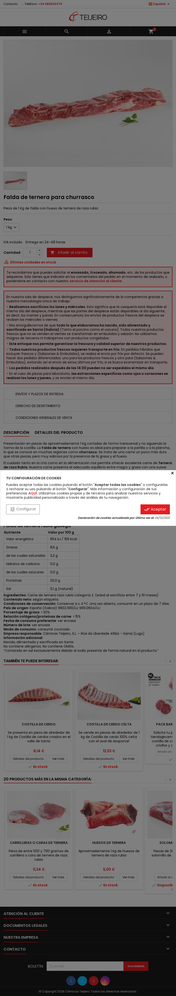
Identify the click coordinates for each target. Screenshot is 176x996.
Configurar (23, 509)
